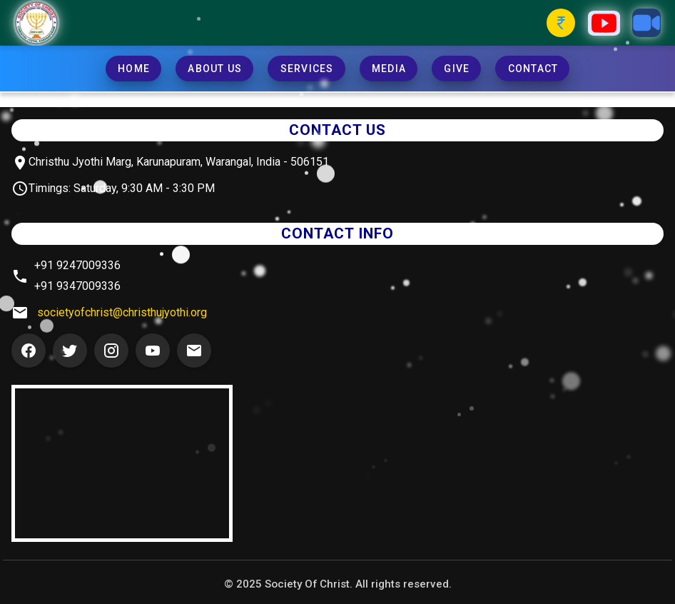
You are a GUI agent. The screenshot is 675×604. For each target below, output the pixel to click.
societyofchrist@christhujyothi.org (122, 312)
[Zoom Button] (646, 23)
